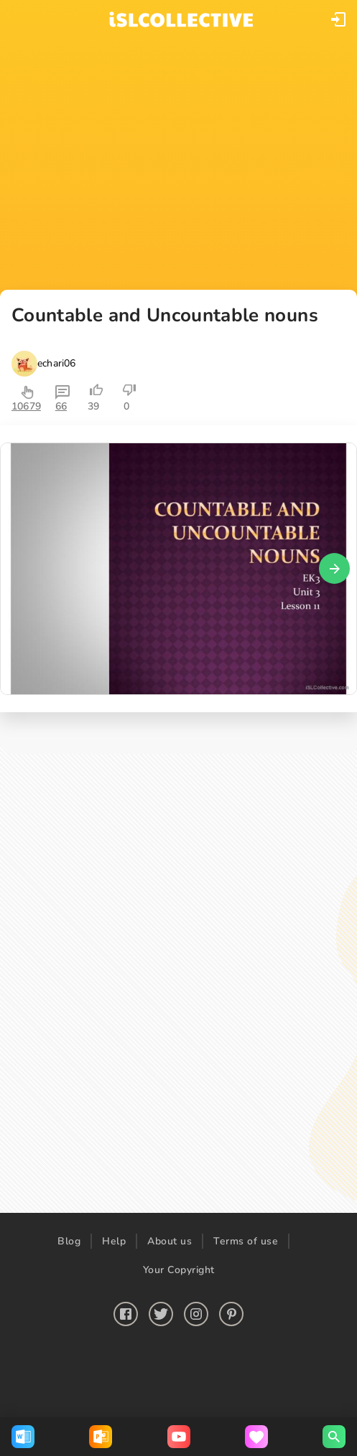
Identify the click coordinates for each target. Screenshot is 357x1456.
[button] (338, 19)
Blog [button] (68, 1241)
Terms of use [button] (245, 1241)
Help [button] (114, 1241)
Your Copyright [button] (179, 1270)
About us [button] (169, 1241)
